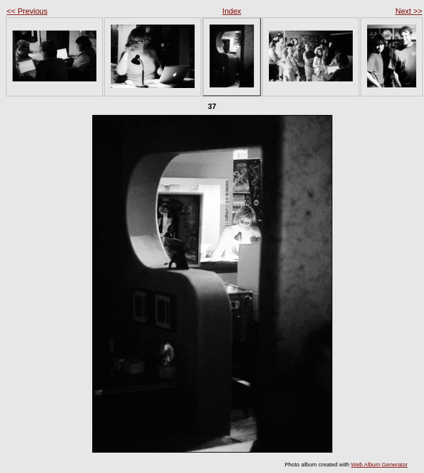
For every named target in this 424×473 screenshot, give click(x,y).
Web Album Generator (379, 464)
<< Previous (27, 11)
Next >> (408, 11)
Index (231, 11)
